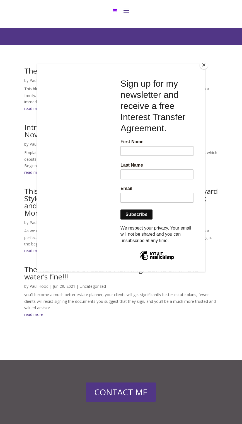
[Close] (204, 65)
